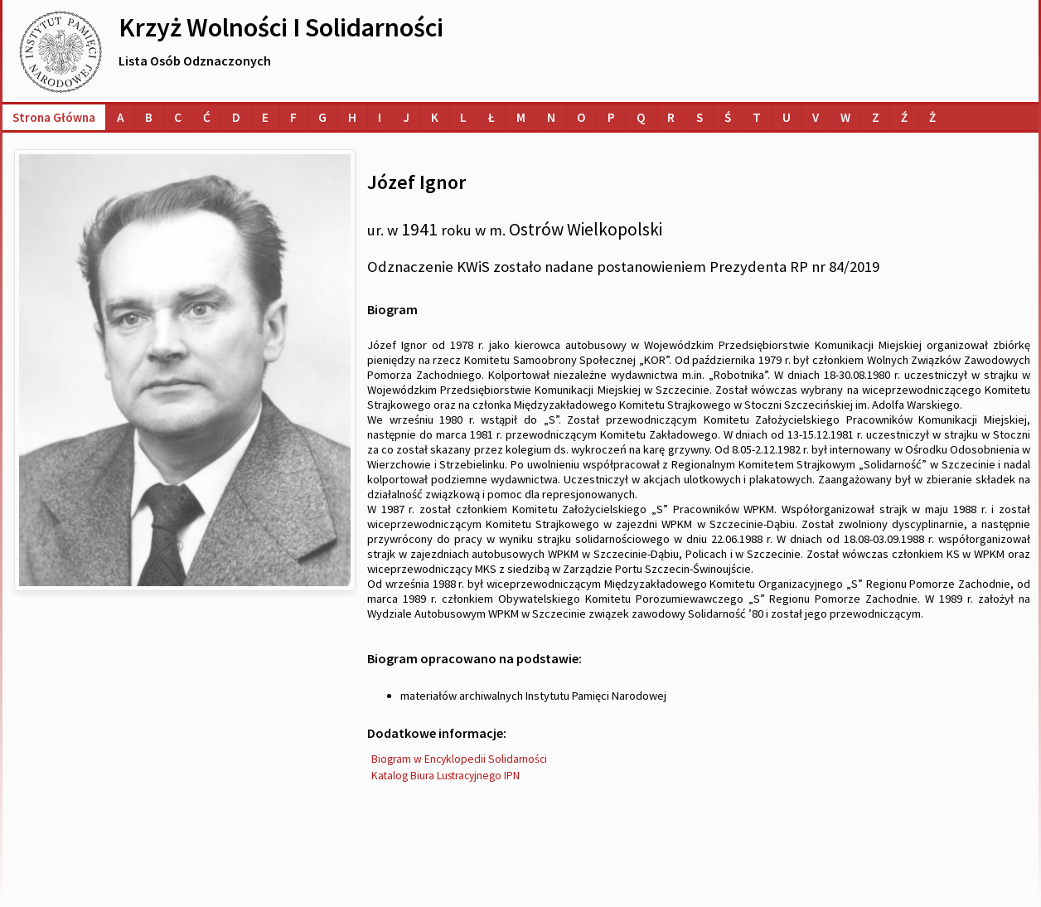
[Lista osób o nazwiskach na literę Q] (641, 117)
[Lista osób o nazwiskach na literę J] (406, 117)
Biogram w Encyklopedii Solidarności (459, 759)
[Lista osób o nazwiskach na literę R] (671, 117)
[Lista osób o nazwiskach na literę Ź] (904, 117)
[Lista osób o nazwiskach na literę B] (148, 117)
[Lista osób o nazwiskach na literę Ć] (206, 117)
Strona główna (53, 117)
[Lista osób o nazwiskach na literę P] (611, 117)
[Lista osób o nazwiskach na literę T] (757, 117)
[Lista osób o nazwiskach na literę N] (551, 117)
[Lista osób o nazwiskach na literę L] (463, 117)
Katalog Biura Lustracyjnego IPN (445, 776)
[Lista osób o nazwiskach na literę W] (845, 117)
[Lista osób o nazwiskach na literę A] (120, 117)
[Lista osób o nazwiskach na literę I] (379, 117)
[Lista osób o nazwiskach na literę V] (815, 117)
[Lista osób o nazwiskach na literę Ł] (491, 117)
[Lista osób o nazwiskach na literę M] (520, 117)
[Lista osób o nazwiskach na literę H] (352, 117)
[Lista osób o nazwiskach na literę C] (177, 117)
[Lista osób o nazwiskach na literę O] (581, 117)
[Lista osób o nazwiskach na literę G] (322, 117)
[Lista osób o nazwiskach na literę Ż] (932, 117)
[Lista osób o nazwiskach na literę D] (236, 117)
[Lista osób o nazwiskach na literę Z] (875, 117)
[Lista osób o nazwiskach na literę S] (699, 117)
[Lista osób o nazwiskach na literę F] (293, 117)
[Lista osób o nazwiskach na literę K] (434, 117)
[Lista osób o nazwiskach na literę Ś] (727, 117)
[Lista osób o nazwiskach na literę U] (786, 117)
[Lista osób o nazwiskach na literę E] (265, 117)
